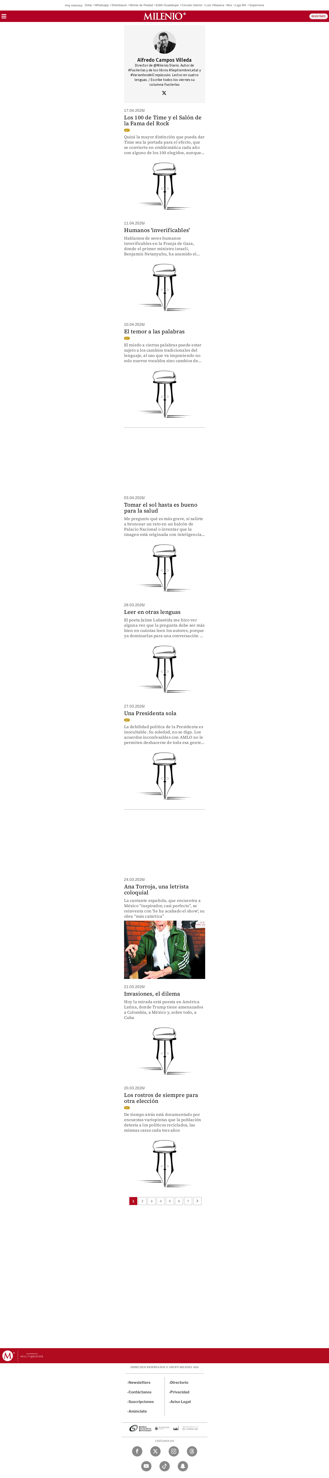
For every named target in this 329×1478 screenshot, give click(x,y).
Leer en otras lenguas (152, 612)
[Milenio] (164, 16)
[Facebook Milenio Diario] (137, 1451)
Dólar (88, 5)
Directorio (179, 1382)
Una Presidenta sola (150, 713)
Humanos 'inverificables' (157, 230)
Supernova (256, 5)
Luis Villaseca (214, 5)
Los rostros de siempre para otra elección (161, 1098)
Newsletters (140, 1382)
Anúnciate (138, 1411)
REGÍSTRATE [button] (319, 16)
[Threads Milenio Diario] (192, 1451)
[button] (4, 18)
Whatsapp (102, 5)
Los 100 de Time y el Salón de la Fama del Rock (163, 120)
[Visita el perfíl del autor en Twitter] (164, 93)
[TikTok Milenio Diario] (164, 1466)
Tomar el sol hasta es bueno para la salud (160, 507)
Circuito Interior (192, 5)
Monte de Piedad (141, 5)
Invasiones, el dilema (152, 993)
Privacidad (179, 1392)
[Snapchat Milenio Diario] (183, 1466)
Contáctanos (140, 1392)
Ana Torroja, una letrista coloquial (156, 889)
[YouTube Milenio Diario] (146, 1466)
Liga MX (240, 5)
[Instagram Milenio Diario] (174, 1451)
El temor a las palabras (154, 331)
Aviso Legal (180, 1402)
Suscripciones (141, 1402)
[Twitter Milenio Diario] (155, 1451)
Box (229, 5)
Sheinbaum (119, 5)
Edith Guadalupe (167, 5)
